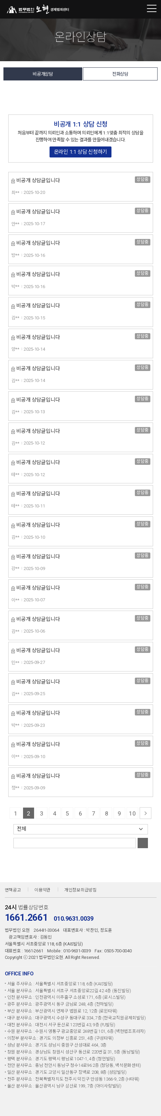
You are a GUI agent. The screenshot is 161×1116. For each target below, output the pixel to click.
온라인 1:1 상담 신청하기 (80, 152)
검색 (143, 843)
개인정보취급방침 (80, 890)
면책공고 (13, 890)
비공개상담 (43, 74)
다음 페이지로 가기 (145, 813)
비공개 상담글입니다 (38, 180)
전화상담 (120, 74)
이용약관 (42, 890)
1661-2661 (138, 9)
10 (132, 813)
